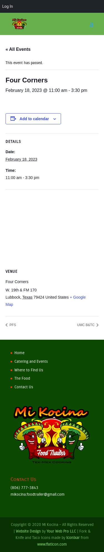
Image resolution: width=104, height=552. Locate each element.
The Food (22, 378)
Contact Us (23, 387)
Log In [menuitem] (7, 6)
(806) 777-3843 (24, 487)
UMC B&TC (86, 325)
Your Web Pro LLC (61, 531)
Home (19, 353)
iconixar (73, 537)
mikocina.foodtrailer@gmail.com (38, 494)
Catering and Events (31, 361)
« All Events (18, 49)
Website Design (28, 531)
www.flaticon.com (52, 544)
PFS (12, 325)
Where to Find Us (28, 370)
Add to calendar (34, 119)
